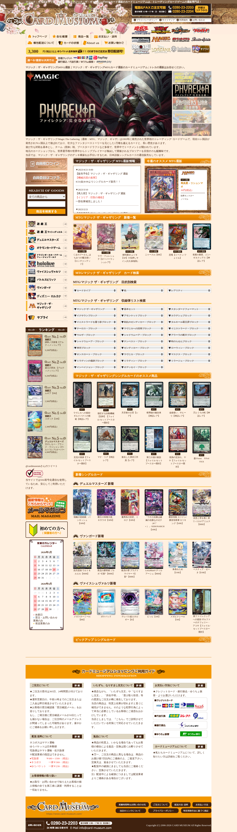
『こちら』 (120, 719)
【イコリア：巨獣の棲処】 (90, 197)
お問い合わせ (198, 20)
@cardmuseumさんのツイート (42, 466)
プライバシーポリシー (147, 20)
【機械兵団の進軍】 (87, 177)
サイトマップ (168, 20)
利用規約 (183, 20)
